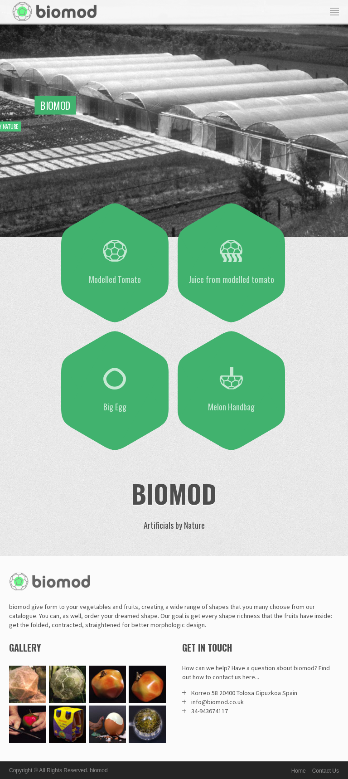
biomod (98, 770)
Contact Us (325, 771)
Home (298, 771)
